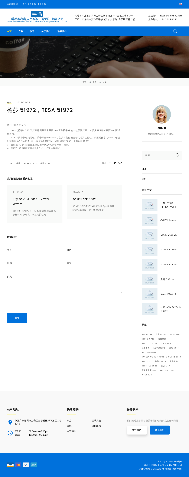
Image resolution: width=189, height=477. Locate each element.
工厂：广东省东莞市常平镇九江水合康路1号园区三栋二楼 (105, 19)
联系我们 (62, 31)
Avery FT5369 (168, 220)
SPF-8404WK (149, 352)
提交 (17, 318)
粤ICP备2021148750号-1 (169, 461)
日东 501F (174, 348)
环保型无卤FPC (149, 370)
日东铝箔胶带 (159, 348)
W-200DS (147, 375)
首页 (84, 82)
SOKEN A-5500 (168, 249)
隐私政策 (102, 425)
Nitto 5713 (148, 339)
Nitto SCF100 (150, 343)
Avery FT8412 (168, 294)
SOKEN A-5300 (168, 264)
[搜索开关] (175, 31)
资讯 (32, 31)
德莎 (18, 163)
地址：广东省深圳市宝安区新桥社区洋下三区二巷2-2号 (104, 15)
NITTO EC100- (168, 370)
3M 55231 (147, 334)
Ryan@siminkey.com (171, 15)
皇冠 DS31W (167, 279)
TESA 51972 (30, 163)
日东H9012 (161, 334)
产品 (21, 31)
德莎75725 (160, 361)
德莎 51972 (46, 163)
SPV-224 (175, 334)
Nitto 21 (146, 361)
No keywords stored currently (161, 357)
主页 (9, 31)
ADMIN (161, 128)
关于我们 (46, 31)
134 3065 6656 (168, 19)
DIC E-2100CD (168, 234)
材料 (105, 82)
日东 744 (165, 366)
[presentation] (30, 302)
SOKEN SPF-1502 (84, 199)
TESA (10, 163)
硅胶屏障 (146, 348)
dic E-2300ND (150, 366)
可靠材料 (174, 361)
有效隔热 (162, 339)
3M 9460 (166, 343)
